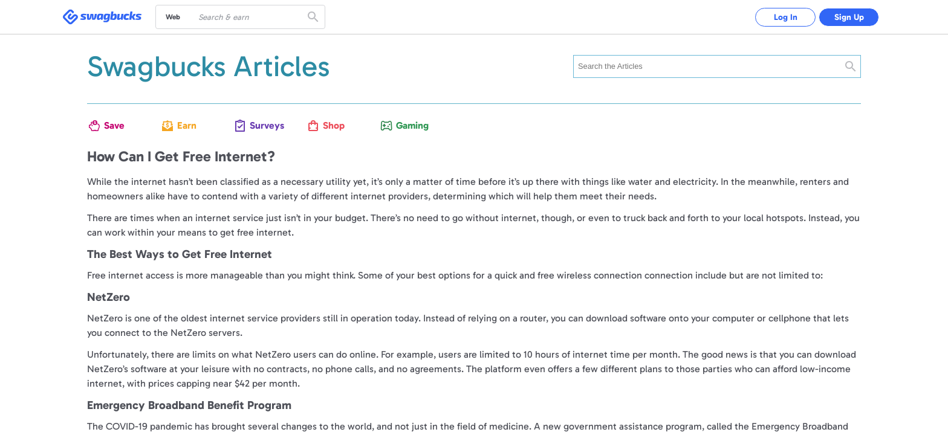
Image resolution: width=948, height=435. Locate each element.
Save (114, 125)
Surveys (263, 125)
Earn (186, 125)
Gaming (409, 125)
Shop (334, 125)
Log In (785, 17)
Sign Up (849, 17)
